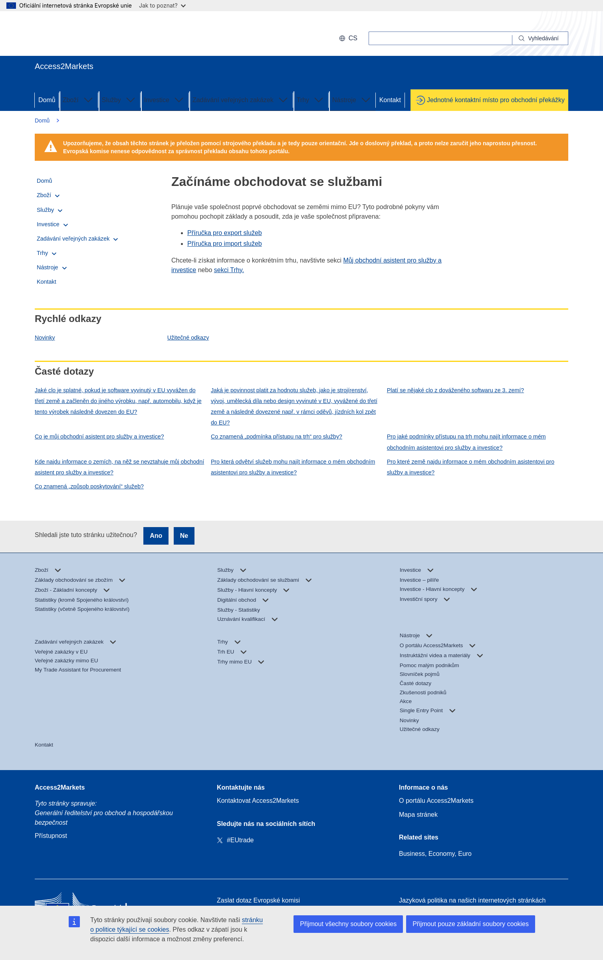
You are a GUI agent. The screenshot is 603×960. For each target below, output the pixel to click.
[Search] (540, 38)
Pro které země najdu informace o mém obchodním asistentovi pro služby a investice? (470, 467)
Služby (119, 99)
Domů (47, 100)
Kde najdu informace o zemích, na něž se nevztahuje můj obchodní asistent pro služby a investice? (119, 467)
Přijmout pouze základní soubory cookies (471, 923)
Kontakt (390, 100)
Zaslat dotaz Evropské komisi (258, 900)
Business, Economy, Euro (435, 853)
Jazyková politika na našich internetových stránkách (472, 900)
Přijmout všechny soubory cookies (348, 923)
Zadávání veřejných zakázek (241, 99)
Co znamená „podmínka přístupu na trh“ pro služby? (276, 436)
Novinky (45, 337)
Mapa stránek (418, 814)
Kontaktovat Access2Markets (258, 800)
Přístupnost (51, 835)
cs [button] (348, 38)
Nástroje (352, 99)
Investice (164, 99)
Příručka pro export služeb (224, 232)
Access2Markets (60, 787)
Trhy (311, 99)
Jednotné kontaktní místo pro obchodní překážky (496, 100)
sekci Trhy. (229, 270)
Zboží (79, 99)
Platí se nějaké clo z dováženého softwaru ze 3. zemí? (455, 390)
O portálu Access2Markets (436, 800)
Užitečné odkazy (188, 337)
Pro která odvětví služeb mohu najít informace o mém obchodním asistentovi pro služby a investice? (293, 467)
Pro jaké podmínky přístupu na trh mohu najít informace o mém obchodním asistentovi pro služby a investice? (466, 441)
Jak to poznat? (162, 5)
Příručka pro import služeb (224, 243)
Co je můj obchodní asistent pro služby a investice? (99, 436)
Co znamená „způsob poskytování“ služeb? (89, 486)
